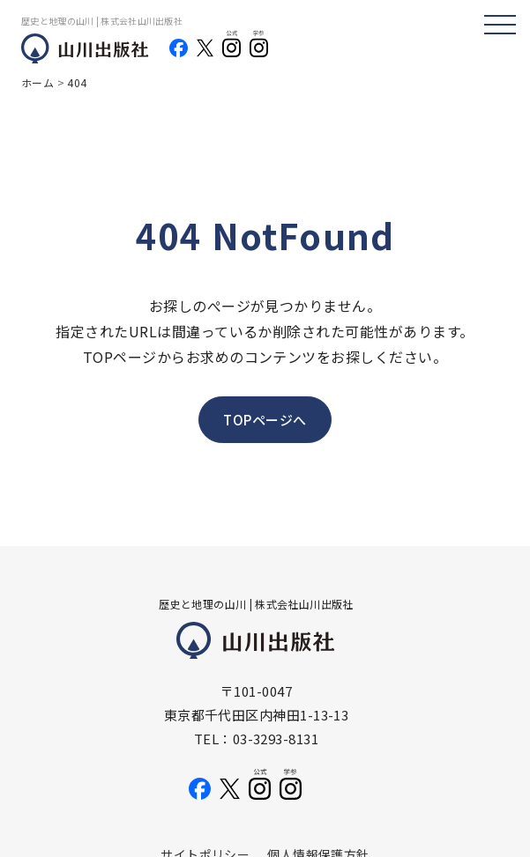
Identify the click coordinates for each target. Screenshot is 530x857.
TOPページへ (264, 419)
